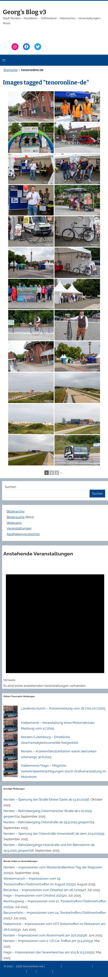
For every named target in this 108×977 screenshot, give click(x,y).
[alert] (55, 625)
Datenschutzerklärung (77, 966)
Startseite (10, 70)
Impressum (53, 966)
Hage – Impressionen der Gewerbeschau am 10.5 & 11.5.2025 (47, 952)
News (32, 971)
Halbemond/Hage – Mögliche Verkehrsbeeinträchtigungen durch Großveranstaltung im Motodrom (63, 771)
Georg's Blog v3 (24, 12)
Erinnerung (44, 971)
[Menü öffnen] (4, 60)
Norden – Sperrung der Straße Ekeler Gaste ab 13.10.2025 (45, 799)
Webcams (14, 523)
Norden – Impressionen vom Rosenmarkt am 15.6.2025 (43, 935)
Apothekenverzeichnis (23, 534)
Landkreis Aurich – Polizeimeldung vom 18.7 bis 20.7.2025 (63, 708)
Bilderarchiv (15, 511)
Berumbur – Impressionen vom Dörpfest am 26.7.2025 (43, 890)
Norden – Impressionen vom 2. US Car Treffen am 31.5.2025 (46, 941)
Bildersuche (15, 517)
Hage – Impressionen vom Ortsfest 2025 (33, 895)
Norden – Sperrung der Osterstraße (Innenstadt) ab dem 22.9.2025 (52, 833)
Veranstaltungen (19, 528)
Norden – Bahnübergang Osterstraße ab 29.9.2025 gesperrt (47, 822)
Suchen (10, 487)
